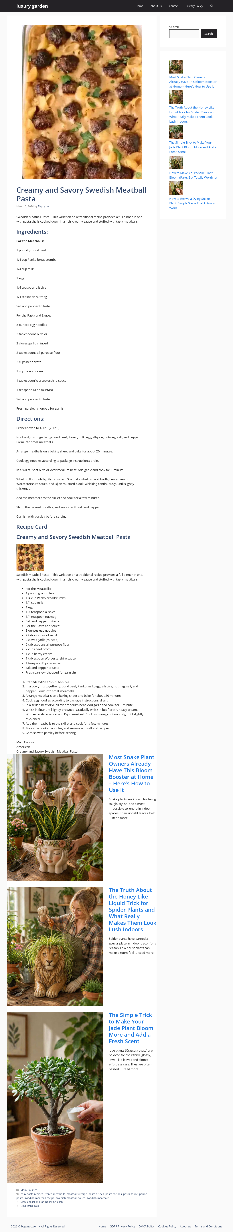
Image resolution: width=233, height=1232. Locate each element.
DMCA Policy (147, 1226)
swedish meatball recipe (39, 1198)
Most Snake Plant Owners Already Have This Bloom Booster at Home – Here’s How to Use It (131, 773)
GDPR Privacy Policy (122, 1226)
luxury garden (32, 6)
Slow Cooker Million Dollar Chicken (42, 1202)
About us (156, 6)
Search (174, 27)
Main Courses (29, 1190)
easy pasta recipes (32, 1194)
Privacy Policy (194, 6)
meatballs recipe (77, 1194)
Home (139, 6)
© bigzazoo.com (28, 1226)
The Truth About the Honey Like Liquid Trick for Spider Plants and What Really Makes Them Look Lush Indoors (132, 910)
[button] (212, 6)
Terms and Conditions (208, 1226)
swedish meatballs (98, 1198)
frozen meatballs (55, 1194)
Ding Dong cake (30, 1206)
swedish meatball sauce (70, 1198)
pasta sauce (130, 1194)
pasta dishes (96, 1194)
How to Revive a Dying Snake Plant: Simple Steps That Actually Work (192, 203)
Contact (173, 6)
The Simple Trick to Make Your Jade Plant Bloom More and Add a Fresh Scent (131, 1028)
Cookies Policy (167, 1226)
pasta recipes (113, 1194)
